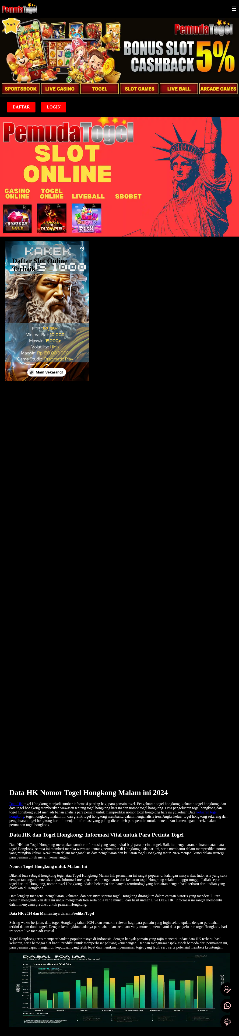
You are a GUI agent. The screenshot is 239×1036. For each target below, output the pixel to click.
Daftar (21, 107)
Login (54, 107)
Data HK (16, 804)
